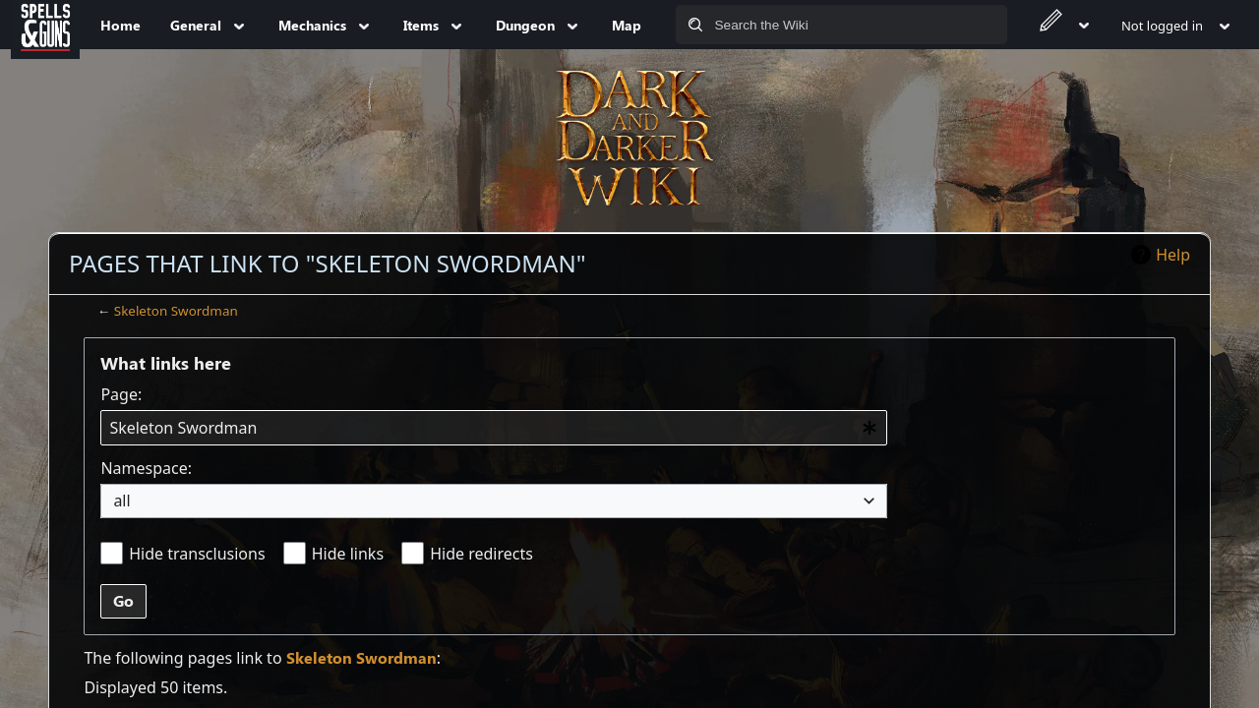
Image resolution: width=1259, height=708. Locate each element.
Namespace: (146, 468)
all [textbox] (121, 500)
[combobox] (493, 428)
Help (1173, 255)
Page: (121, 394)
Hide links (348, 553)
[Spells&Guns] (45, 24)
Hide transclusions (197, 553)
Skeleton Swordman (176, 311)
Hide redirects (481, 553)
